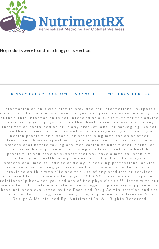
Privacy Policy (26, 94)
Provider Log (134, 94)
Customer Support (72, 94)
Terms (106, 94)
